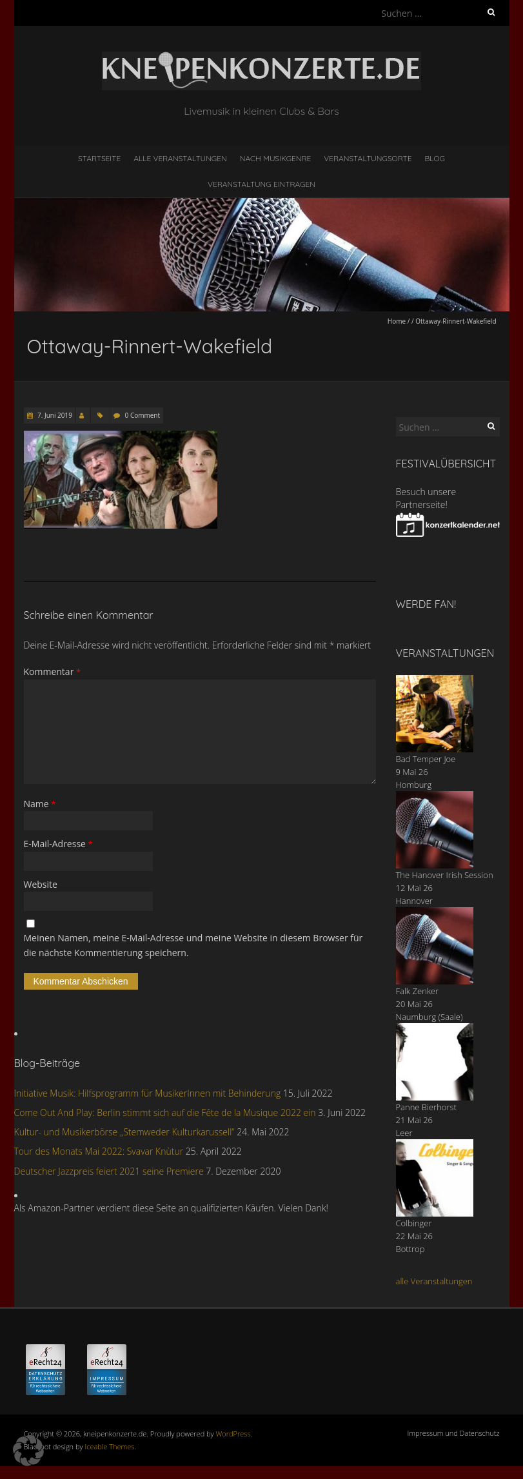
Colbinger (414, 1223)
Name (40, 804)
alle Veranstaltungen (434, 1281)
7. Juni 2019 (54, 415)
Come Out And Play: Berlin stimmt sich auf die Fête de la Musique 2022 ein (165, 1112)
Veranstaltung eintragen (261, 184)
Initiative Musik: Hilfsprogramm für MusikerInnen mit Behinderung (147, 1093)
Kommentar (52, 671)
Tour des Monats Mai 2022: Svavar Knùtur (99, 1151)
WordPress (233, 1433)
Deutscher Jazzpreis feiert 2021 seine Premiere (109, 1171)
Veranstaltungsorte (367, 158)
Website (40, 884)
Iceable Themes (109, 1446)
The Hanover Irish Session (444, 875)
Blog (434, 158)
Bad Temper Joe (426, 759)
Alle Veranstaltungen (179, 158)
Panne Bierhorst (426, 1107)
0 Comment (142, 415)
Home (397, 321)
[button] (28, 1450)
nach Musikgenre (275, 158)
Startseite (99, 158)
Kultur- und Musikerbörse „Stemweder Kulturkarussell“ (124, 1132)
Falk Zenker (417, 991)
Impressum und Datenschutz (454, 1433)
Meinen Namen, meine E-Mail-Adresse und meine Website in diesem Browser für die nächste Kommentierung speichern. (193, 945)
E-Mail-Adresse (58, 843)
